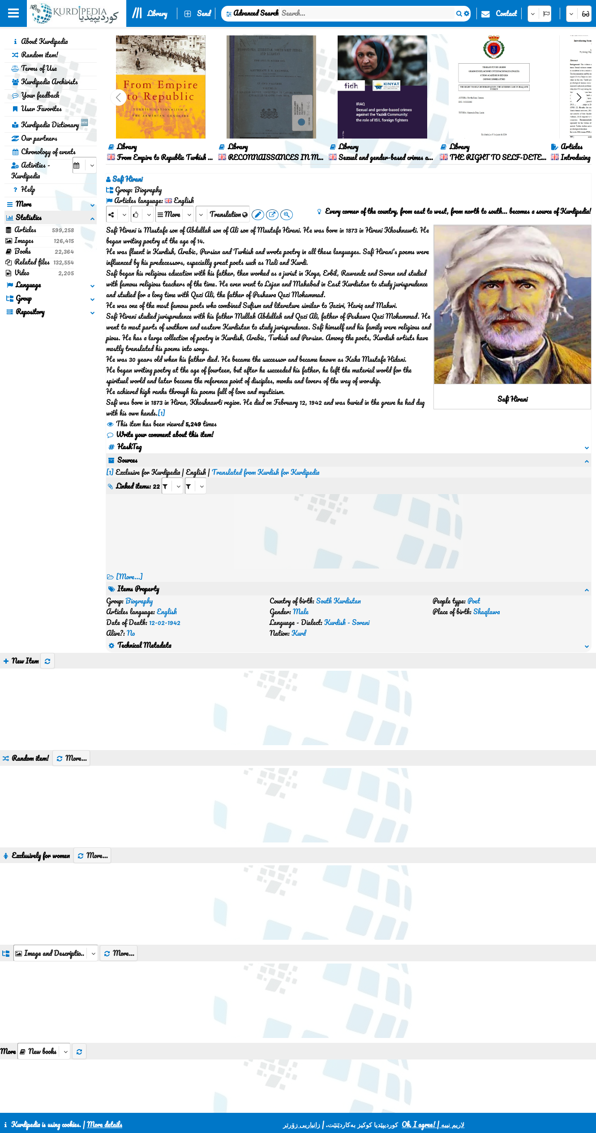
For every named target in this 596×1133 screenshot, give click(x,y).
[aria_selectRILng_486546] (195, 475)
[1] (161, 413)
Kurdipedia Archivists (44, 81)
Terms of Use (34, 68)
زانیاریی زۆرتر (301, 1124)
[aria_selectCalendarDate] (84, 165)
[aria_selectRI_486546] (172, 475)
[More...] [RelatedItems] (129, 565)
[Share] (118, 214)
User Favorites (36, 108)
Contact (506, 13)
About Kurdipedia (39, 41)
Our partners (34, 138)
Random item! (34, 54)
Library (157, 13)
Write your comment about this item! (160, 434)
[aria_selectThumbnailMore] (44, 997)
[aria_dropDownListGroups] (56, 899)
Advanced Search (256, 13)
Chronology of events (43, 151)
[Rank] (142, 214)
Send (203, 13)
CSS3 (278, 1102)
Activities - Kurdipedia (30, 170)
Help (23, 189)
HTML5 (312, 1102)
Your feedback (35, 95)
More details (104, 1124)
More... (71, 704)
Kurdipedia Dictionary (49, 123)
